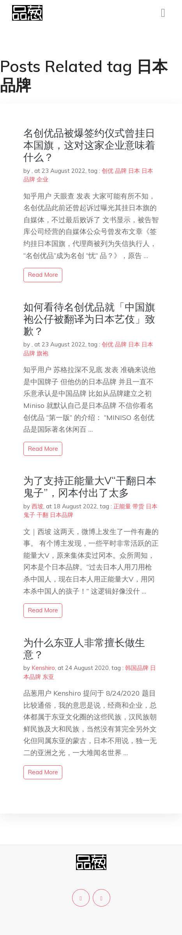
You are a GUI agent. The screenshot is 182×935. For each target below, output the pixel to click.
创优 (107, 170)
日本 (134, 170)
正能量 (122, 506)
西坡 (37, 506)
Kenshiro (43, 667)
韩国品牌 (136, 667)
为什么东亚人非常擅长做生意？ (84, 648)
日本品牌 (61, 514)
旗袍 (42, 353)
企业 (42, 179)
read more (43, 274)
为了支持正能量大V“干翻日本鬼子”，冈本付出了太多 (89, 486)
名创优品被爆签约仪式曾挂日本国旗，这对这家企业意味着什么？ (89, 145)
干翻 (42, 514)
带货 (138, 506)
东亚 (48, 676)
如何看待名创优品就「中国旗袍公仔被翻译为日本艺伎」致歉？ (89, 319)
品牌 (121, 170)
